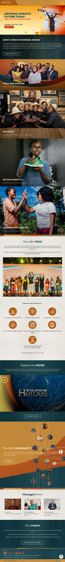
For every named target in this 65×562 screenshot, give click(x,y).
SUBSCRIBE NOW (37, 555)
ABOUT (10, 555)
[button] (63, 20)
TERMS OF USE (16, 557)
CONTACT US (17, 555)
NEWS (5, 555)
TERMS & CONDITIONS (8, 557)
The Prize (38, 352)
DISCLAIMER (23, 557)
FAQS (36, 557)
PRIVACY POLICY (30, 557)
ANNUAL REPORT (27, 555)
